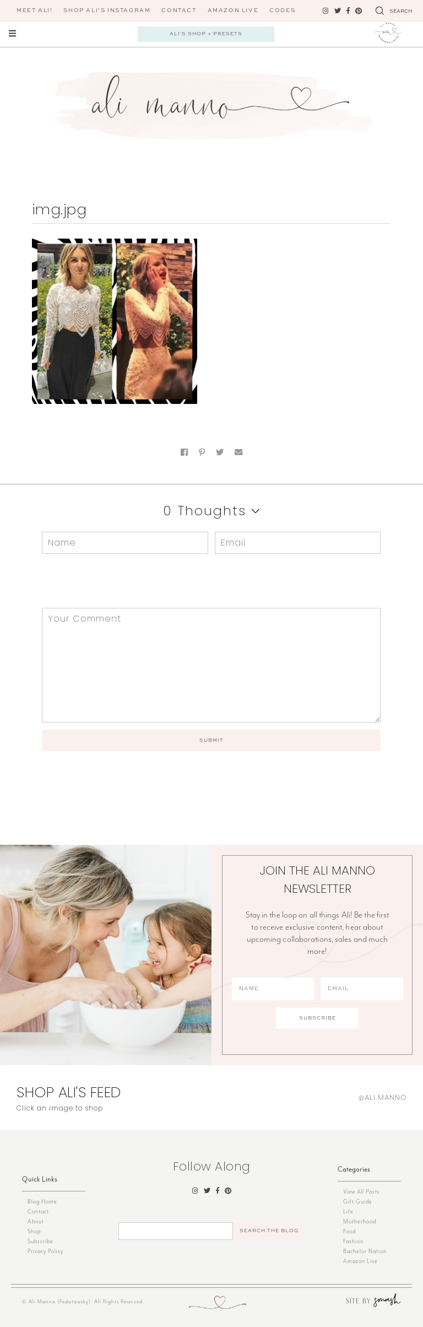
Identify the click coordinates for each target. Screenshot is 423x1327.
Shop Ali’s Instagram (106, 10)
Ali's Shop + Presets (206, 33)
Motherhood (359, 1221)
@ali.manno (382, 1097)
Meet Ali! (34, 10)
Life (348, 1211)
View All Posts (361, 1191)
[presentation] (117, 581)
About (36, 1221)
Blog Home (42, 1201)
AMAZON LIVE (233, 10)
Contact (178, 10)
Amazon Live (360, 1261)
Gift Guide (357, 1201)
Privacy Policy (45, 1251)
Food (349, 1231)
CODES (282, 10)
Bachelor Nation (365, 1251)
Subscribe (40, 1241)
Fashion (353, 1241)
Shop (34, 1231)
